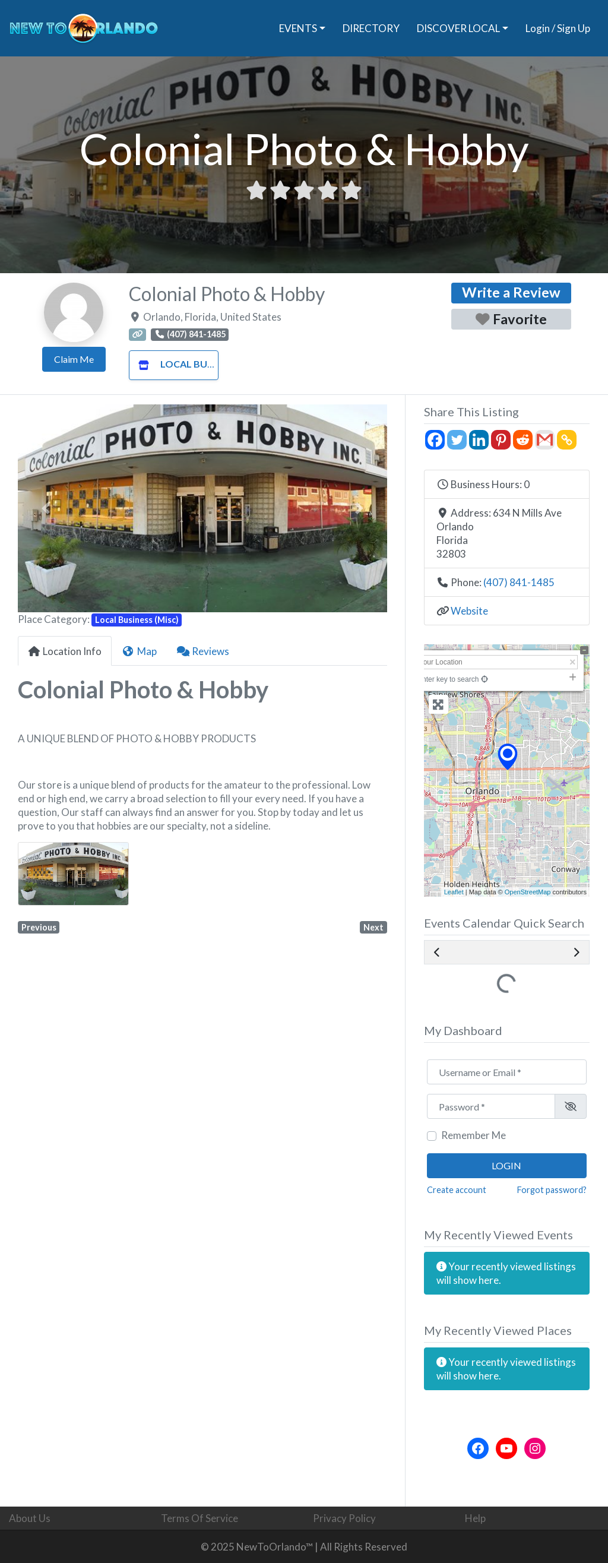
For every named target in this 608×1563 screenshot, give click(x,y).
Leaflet (454, 892)
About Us (29, 1518)
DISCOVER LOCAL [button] (458, 28)
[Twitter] (457, 440)
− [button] (438, 673)
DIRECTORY (371, 28)
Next (373, 927)
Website (469, 611)
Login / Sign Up (557, 28)
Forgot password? (552, 1190)
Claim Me (74, 359)
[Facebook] (435, 440)
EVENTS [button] (298, 28)
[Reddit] (523, 440)
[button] (45, 508)
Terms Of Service (199, 1518)
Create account (456, 1190)
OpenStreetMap (528, 892)
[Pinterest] (501, 440)
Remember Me (473, 1135)
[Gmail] (545, 440)
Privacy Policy (344, 1518)
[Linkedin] (479, 440)
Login (506, 1165)
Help (475, 1518)
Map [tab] (139, 651)
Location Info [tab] (65, 651)
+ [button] (438, 658)
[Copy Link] (567, 440)
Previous (38, 927)
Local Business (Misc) (200, 363)
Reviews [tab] (203, 651)
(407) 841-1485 (519, 582)
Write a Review (511, 292)
